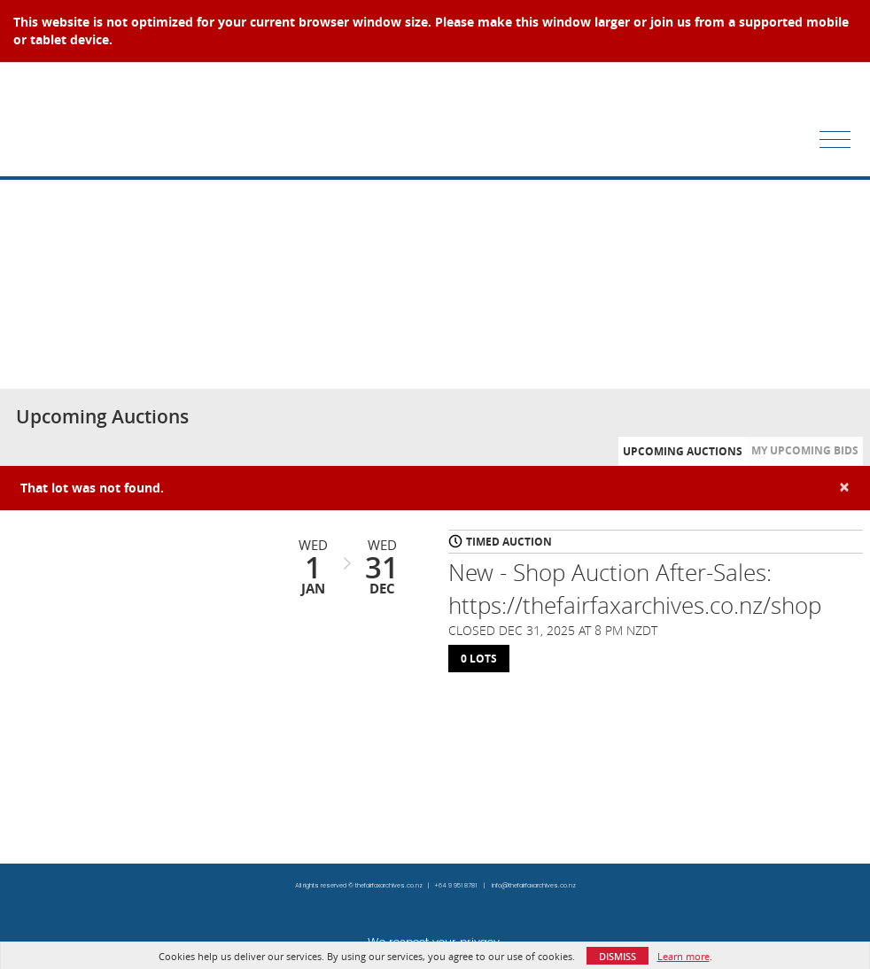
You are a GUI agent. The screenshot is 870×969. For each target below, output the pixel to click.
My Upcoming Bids (804, 450)
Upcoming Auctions (682, 451)
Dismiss (617, 956)
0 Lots (479, 658)
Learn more (683, 956)
